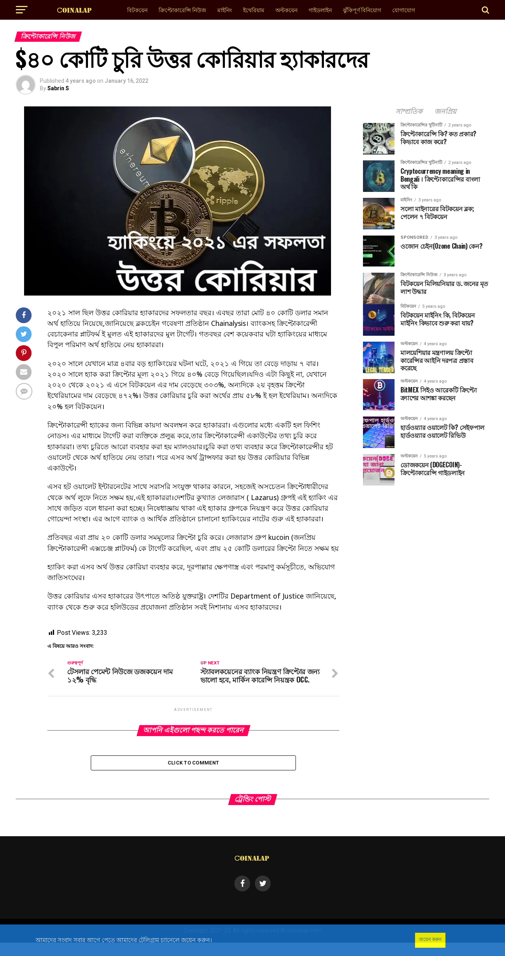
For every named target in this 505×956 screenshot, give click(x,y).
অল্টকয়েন (286, 10)
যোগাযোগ (403, 10)
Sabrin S (58, 88)
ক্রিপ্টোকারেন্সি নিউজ (182, 10)
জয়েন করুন (430, 939)
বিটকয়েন (137, 10)
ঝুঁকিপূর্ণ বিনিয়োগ (362, 10)
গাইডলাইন (320, 10)
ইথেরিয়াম (253, 10)
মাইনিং (224, 10)
